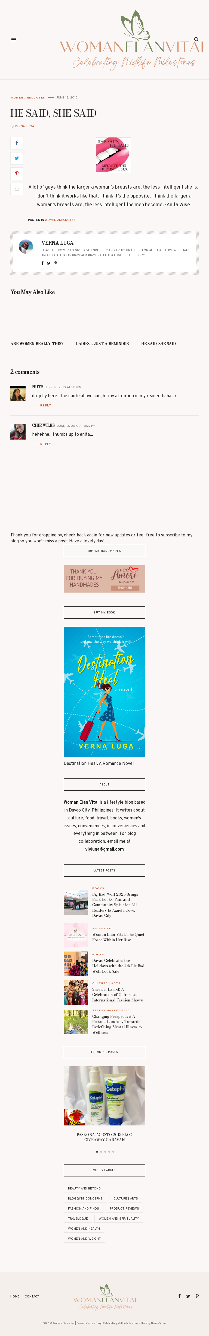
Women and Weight (84, 1238)
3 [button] (105, 1151)
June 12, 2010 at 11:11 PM (63, 387)
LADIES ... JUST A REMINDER (102, 344)
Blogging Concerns (85, 1198)
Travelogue (78, 1218)
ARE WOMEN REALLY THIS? (36, 344)
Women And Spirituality (119, 1218)
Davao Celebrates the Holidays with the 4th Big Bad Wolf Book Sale (118, 966)
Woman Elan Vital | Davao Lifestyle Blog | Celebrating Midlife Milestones (96, 1323)
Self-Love (101, 928)
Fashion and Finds (83, 1208)
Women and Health (84, 1228)
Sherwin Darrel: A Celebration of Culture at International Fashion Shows (117, 994)
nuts (37, 387)
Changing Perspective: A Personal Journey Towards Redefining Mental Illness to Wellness (117, 1024)
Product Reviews (124, 1208)
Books (98, 888)
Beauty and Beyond (84, 1188)
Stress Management (111, 1010)
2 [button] (101, 1151)
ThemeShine (158, 1323)
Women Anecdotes (27, 97)
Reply (45, 405)
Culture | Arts (106, 983)
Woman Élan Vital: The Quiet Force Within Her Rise (118, 937)
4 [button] (109, 1151)
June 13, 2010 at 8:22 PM (76, 426)
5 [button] (113, 1151)
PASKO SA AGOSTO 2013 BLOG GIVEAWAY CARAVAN (104, 1137)
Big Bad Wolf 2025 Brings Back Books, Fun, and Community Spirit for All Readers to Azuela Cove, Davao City (115, 904)
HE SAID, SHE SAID (158, 344)
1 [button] (97, 1151)
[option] (104, 1106)
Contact (32, 1296)
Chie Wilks (44, 425)
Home (14, 1296)
